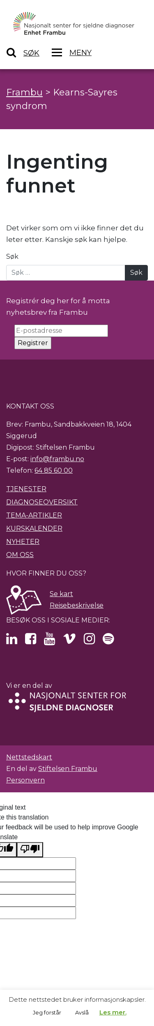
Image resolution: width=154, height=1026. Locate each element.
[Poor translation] (30, 849)
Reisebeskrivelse (76, 605)
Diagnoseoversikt (42, 502)
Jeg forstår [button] (47, 1012)
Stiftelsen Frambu (67, 769)
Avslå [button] (82, 1012)
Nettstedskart (29, 757)
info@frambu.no (57, 459)
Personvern (25, 780)
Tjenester (26, 489)
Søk (12, 256)
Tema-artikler (34, 515)
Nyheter (22, 541)
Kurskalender (34, 528)
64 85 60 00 (53, 470)
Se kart (61, 594)
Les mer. (112, 1012)
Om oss (20, 555)
